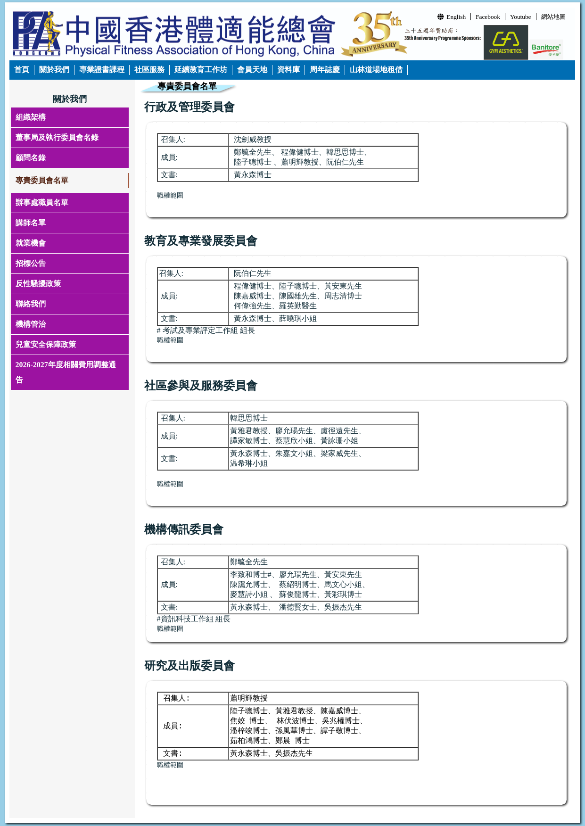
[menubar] (208, 70)
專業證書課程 (101, 70)
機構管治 (31, 324)
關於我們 (54, 70)
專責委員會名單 (42, 180)
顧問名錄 (31, 158)
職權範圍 (170, 340)
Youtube (520, 16)
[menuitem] (21, 70)
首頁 (21, 70)
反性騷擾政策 (38, 284)
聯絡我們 (31, 304)
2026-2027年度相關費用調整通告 (66, 372)
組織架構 (31, 117)
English (451, 16)
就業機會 (31, 243)
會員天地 (252, 70)
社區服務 (149, 70)
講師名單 (31, 223)
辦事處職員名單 (42, 202)
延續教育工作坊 (200, 70)
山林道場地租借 (376, 70)
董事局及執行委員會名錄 (57, 137)
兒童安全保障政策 (46, 344)
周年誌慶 (325, 70)
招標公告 (31, 263)
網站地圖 (553, 16)
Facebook (488, 16)
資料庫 (288, 70)
